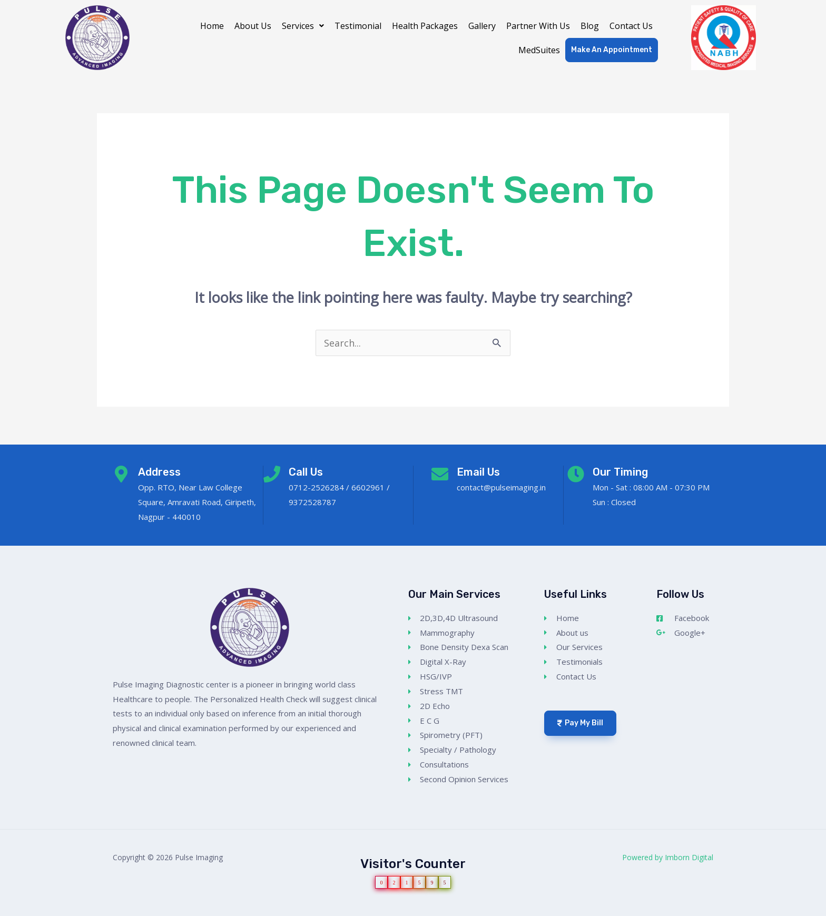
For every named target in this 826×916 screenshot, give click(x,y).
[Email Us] (439, 474)
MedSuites (539, 50)
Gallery (482, 26)
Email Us (478, 472)
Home (212, 26)
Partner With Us (538, 26)
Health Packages (425, 26)
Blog (590, 26)
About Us (252, 26)
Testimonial (358, 26)
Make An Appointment (611, 49)
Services (303, 26)
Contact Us (631, 26)
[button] (303, 26)
